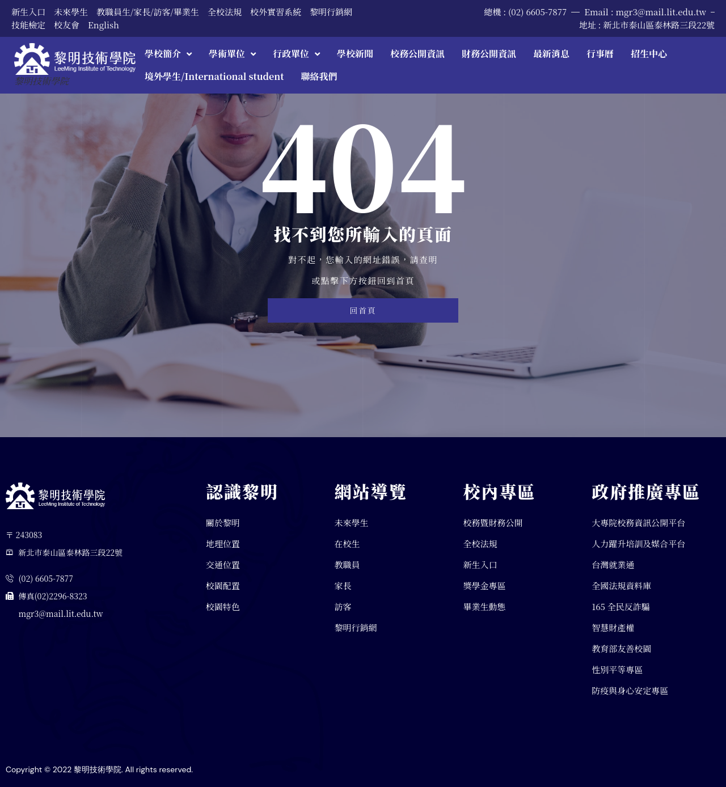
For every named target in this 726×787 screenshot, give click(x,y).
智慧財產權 (613, 627)
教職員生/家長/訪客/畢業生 (147, 12)
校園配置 (223, 585)
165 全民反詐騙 (621, 606)
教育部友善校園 (621, 648)
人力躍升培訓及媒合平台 (638, 544)
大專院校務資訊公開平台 (638, 523)
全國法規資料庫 (621, 585)
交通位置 (223, 565)
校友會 (66, 25)
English (103, 25)
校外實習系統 (275, 12)
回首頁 (363, 310)
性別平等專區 (617, 669)
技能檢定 (28, 25)
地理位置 (223, 544)
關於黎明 (223, 523)
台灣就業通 (613, 565)
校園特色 (223, 606)
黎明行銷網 (331, 12)
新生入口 (28, 12)
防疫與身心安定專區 (630, 690)
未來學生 (71, 12)
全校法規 (225, 12)
